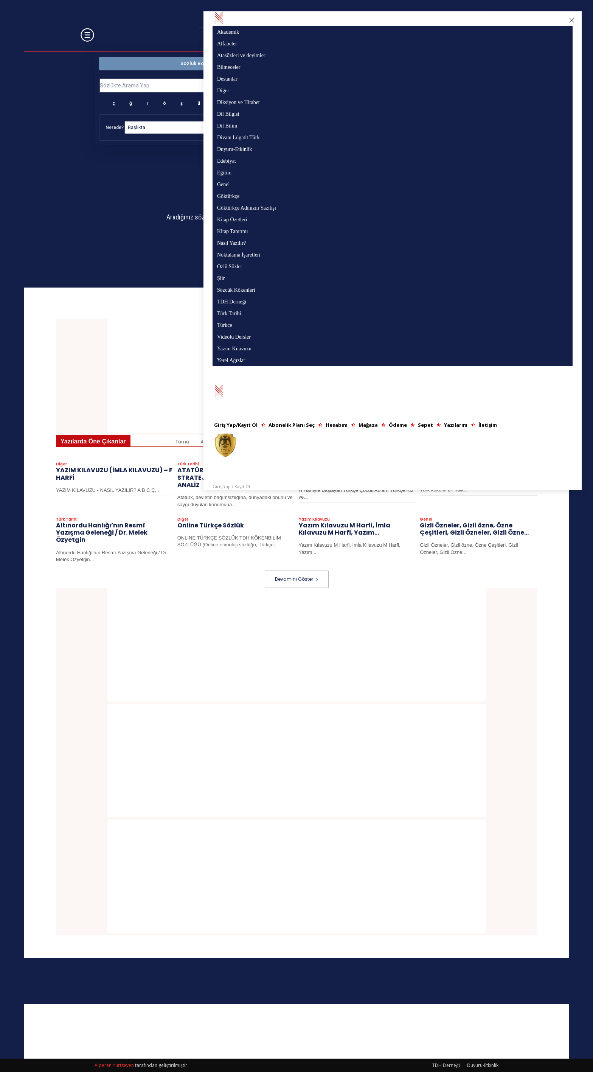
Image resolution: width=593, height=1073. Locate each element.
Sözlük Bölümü (197, 63)
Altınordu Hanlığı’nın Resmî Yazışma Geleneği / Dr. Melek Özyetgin (101, 533)
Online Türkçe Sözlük (210, 526)
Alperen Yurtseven (114, 1066)
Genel (426, 520)
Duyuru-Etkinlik (482, 1066)
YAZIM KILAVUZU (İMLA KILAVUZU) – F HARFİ (114, 475)
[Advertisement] (296, 645)
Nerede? (115, 127)
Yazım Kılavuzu (314, 520)
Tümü (182, 443)
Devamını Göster (296, 580)
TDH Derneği (446, 1066)
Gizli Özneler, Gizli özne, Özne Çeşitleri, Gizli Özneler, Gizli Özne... (474, 530)
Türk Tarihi (188, 465)
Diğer (61, 465)
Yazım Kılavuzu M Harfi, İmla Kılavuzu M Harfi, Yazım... (344, 530)
